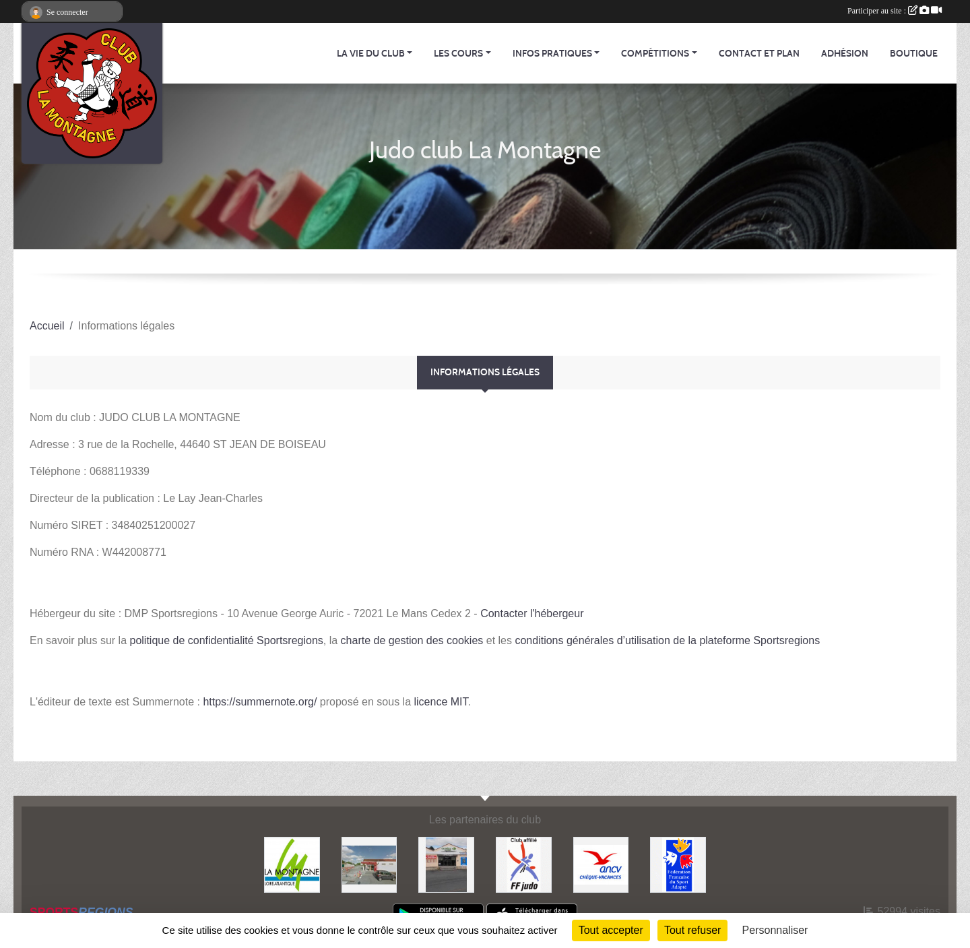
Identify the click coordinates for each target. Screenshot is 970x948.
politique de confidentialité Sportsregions (226, 640)
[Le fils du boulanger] (369, 864)
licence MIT (440, 701)
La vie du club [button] (371, 53)
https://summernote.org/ (260, 701)
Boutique (914, 53)
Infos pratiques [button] (552, 53)
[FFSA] (678, 864)
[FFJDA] (524, 864)
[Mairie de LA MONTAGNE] (292, 864)
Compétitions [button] (655, 53)
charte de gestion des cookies (412, 640)
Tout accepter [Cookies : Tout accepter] (611, 930)
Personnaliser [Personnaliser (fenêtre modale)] (775, 930)
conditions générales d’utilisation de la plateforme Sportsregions (667, 640)
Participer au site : (894, 10)
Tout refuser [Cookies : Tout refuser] (692, 930)
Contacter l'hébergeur (531, 613)
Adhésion (844, 53)
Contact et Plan (759, 53)
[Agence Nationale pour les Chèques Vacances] (601, 864)
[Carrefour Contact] (446, 864)
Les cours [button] (458, 53)
